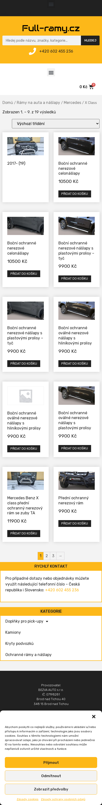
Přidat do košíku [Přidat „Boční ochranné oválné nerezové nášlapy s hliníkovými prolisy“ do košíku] (74, 363)
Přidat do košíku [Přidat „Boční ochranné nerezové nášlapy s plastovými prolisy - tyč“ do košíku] (74, 278)
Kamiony (13, 632)
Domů (7, 102)
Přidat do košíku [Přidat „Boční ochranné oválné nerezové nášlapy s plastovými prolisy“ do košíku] (74, 448)
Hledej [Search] (90, 40)
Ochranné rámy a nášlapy (28, 654)
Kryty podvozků (19, 643)
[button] (94, 717)
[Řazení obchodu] (56, 123)
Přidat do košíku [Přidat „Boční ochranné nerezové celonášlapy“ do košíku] (74, 193)
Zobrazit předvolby (51, 789)
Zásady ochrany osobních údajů (63, 799)
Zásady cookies (28, 799)
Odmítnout (51, 776)
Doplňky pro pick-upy (26, 621)
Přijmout (51, 762)
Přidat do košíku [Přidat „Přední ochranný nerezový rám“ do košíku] (74, 523)
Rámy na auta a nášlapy (38, 102)
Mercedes (72, 102)
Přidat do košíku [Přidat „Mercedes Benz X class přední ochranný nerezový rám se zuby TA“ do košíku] (23, 533)
